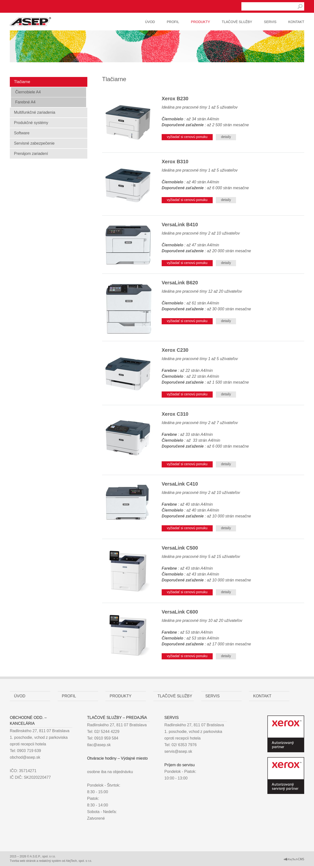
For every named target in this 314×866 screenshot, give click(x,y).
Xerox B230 (175, 98)
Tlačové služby (237, 22)
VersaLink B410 (180, 224)
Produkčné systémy (31, 123)
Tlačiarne (22, 82)
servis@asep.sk (178, 751)
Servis (270, 22)
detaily (226, 137)
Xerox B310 (175, 161)
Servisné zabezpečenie (34, 143)
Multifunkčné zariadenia (34, 112)
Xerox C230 (175, 350)
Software (21, 133)
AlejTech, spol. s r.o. (79, 861)
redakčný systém (50, 861)
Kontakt (296, 22)
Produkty (200, 22)
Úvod (150, 22)
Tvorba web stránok (23, 861)
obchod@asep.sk (25, 757)
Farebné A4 (25, 102)
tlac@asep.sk (99, 745)
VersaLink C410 (180, 484)
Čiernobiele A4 (28, 92)
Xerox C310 (175, 414)
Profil (173, 22)
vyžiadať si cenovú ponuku (187, 137)
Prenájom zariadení (31, 153)
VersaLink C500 (180, 548)
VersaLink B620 (180, 282)
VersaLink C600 (180, 612)
